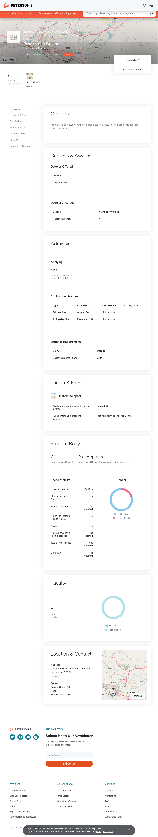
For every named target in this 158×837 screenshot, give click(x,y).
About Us (109, 790)
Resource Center (65, 806)
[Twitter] (12, 737)
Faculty (14, 140)
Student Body (17, 133)
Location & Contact (20, 146)
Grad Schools (19, 13)
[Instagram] (36, 737)
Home (5, 13)
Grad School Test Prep (20, 796)
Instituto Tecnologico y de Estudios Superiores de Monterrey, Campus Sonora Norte (72, 13)
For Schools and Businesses (23, 817)
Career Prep (15, 801)
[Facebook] (20, 737)
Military (13, 806)
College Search (64, 790)
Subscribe (69, 763)
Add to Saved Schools (132, 69)
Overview (15, 109)
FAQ (107, 801)
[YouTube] (28, 737)
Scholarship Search (66, 801)
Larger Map (8, 60)
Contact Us (110, 796)
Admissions (16, 121)
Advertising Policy (113, 817)
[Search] (145, 5)
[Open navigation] (151, 5)
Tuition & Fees (17, 127)
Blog (107, 806)
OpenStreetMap (137, 19)
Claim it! (68, 54)
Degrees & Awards (20, 115)
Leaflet (120, 19)
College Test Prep (18, 790)
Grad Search (63, 796)
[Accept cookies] (126, 830)
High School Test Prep (20, 811)
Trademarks (111, 811)
